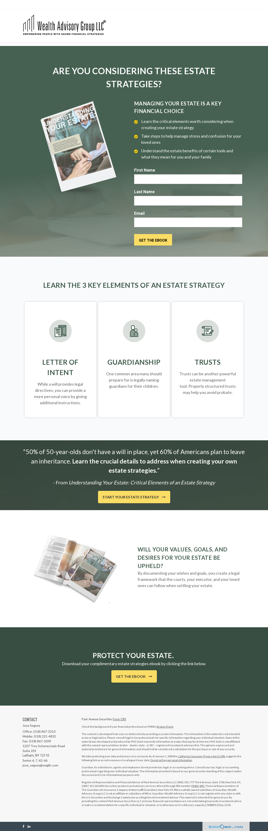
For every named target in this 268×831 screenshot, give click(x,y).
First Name (144, 170)
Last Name (144, 191)
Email (139, 213)
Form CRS (119, 719)
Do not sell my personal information (171, 760)
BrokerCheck (165, 726)
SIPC (202, 785)
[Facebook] (23, 826)
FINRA (195, 785)
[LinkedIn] (29, 826)
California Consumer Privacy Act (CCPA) (201, 756)
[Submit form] (153, 240)
